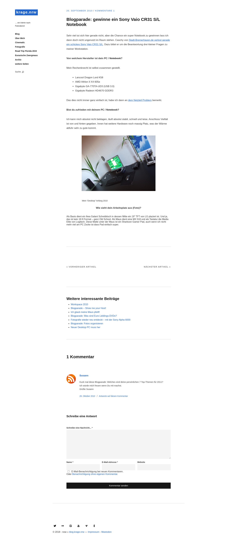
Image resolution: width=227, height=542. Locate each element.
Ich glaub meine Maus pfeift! (85, 312)
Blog (17, 34)
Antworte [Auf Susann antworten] (113, 396)
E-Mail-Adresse (110, 462)
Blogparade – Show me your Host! (88, 308)
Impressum (93, 532)
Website (141, 462)
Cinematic (20, 42)
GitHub (94, 525)
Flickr (62, 525)
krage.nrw (26, 12)
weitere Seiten (22, 64)
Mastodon (106, 532)
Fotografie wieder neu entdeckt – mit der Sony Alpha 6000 (100, 320)
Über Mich (20, 38)
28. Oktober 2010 (87, 396)
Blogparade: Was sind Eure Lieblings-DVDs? (94, 316)
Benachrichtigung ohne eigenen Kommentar (94, 474)
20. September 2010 (79, 11)
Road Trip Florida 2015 (26, 51)
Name (69, 462)
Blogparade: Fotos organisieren (87, 323)
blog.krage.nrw (76, 532)
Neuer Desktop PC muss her (85, 327)
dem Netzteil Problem (140, 100)
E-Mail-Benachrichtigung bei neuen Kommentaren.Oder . (94, 472)
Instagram (70, 525)
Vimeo (86, 525)
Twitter (54, 525)
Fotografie (20, 47)
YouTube (78, 525)
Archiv (18, 60)
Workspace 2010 (79, 304)
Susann (83, 375)
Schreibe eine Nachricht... (79, 428)
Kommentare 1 (105, 11)
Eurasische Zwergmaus (26, 55)
